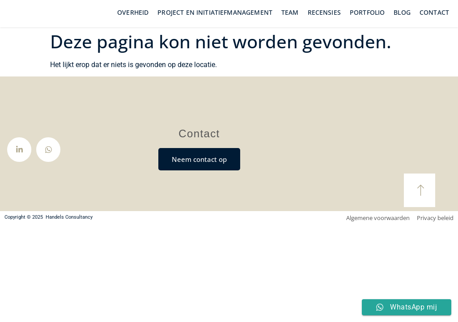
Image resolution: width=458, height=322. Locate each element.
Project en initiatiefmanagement (214, 18)
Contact (434, 18)
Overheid (132, 18)
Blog (402, 18)
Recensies (324, 18)
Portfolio (367, 18)
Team (290, 18)
